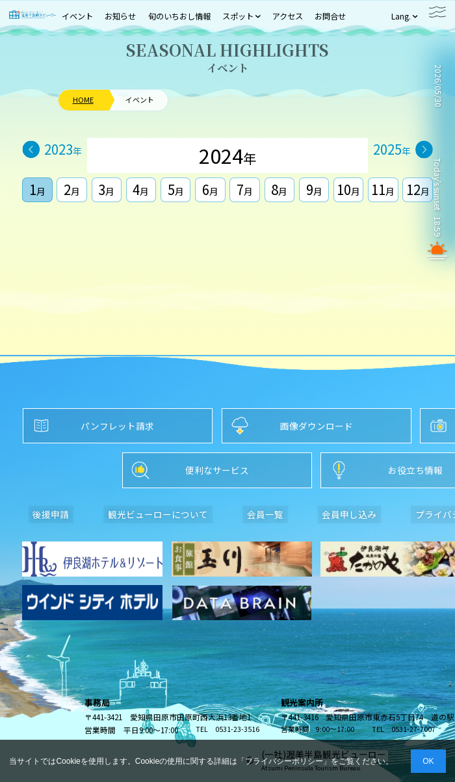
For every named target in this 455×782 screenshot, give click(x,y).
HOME (83, 99)
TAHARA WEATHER (437, 129)
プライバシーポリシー (284, 761)
